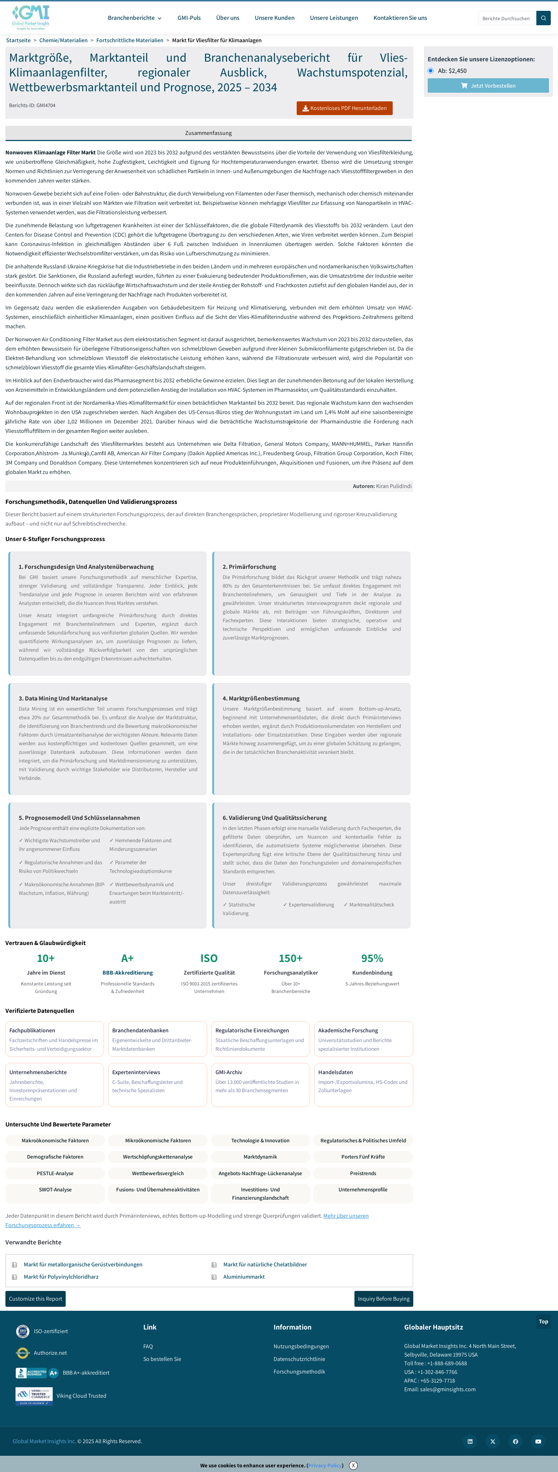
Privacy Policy (325, 1465)
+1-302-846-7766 (437, 1372)
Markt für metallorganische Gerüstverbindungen (83, 1264)
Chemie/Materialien (63, 40)
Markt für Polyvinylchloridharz (61, 1276)
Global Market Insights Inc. (44, 1441)
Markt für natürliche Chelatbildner (265, 1264)
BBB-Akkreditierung (128, 972)
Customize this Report (35, 1298)
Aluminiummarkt (244, 1276)
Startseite (18, 40)
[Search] (543, 18)
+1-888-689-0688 (446, 1363)
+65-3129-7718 (437, 1380)
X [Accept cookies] (353, 1465)
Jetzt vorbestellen (488, 85)
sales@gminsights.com (447, 1389)
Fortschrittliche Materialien (130, 40)
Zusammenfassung (208, 133)
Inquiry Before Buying (384, 1298)
